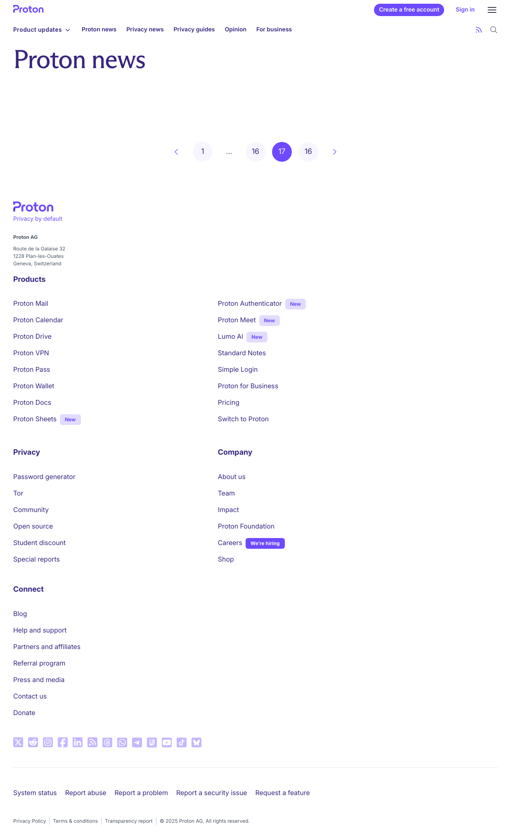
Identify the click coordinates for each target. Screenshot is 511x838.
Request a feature (283, 792)
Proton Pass (31, 369)
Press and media (38, 679)
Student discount (39, 542)
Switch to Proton (243, 419)
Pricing (228, 402)
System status (35, 792)
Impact (228, 509)
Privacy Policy (29, 821)
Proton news (99, 29)
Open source (33, 526)
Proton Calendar (38, 320)
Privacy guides (194, 29)
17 (281, 151)
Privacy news (144, 29)
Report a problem (141, 792)
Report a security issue (211, 792)
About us (232, 476)
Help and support (40, 630)
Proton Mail (30, 303)
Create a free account (409, 9)
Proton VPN (31, 353)
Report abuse (85, 792)
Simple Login (238, 369)
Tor (18, 493)
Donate (24, 712)
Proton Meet (237, 320)
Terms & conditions (75, 821)
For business (274, 29)
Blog (20, 613)
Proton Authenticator (250, 303)
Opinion (235, 29)
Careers (230, 542)
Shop (226, 559)
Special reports (36, 559)
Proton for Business (248, 386)
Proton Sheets (35, 419)
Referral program (39, 663)
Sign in (465, 9)
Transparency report (129, 821)
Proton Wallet (33, 386)
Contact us (30, 696)
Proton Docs (32, 402)
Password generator (44, 476)
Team (226, 493)
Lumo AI (230, 335)
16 (255, 151)
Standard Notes (242, 353)
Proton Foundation (246, 526)
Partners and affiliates (46, 646)
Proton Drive (32, 336)
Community (31, 509)
